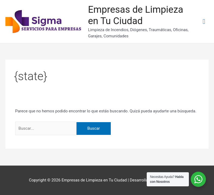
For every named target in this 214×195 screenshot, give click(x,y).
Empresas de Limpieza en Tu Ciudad (135, 15)
